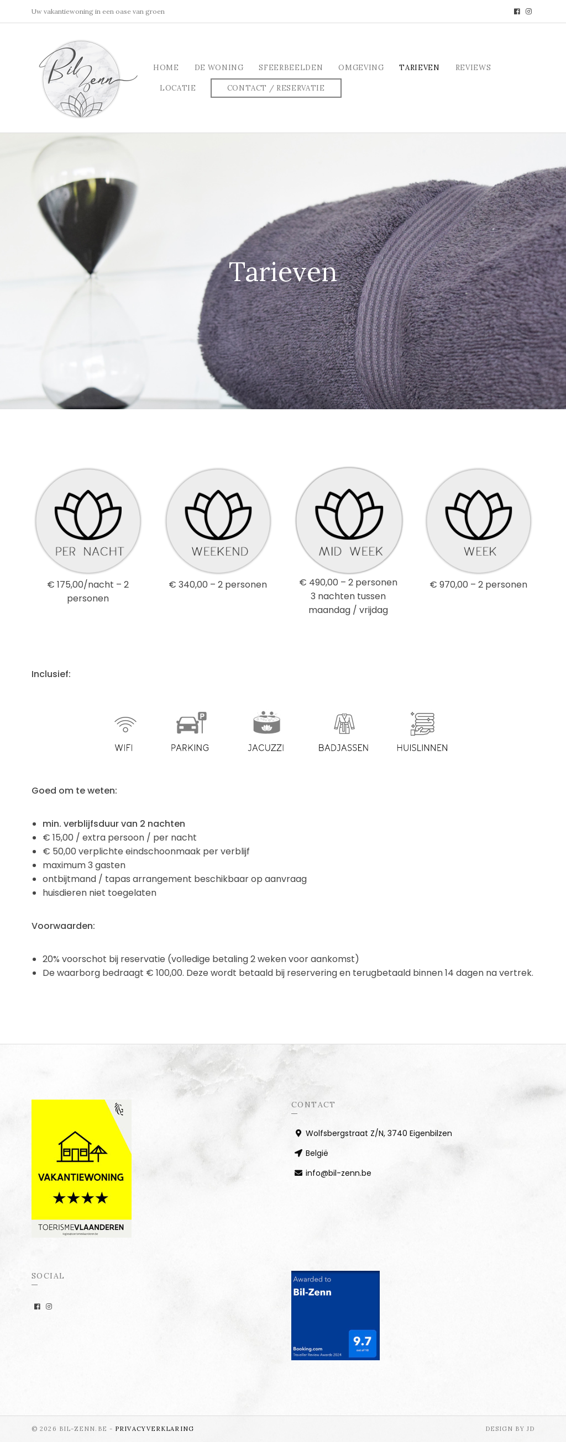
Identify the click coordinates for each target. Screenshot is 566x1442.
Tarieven (419, 67)
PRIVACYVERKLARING (154, 1429)
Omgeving (361, 67)
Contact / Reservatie (276, 88)
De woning (219, 67)
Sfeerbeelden (291, 67)
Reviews (473, 67)
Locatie (178, 88)
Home (166, 67)
